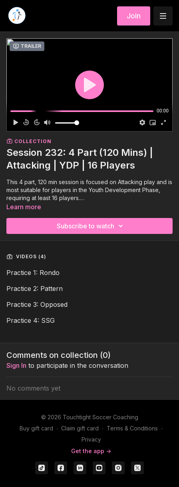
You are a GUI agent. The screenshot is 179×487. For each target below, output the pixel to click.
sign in (16, 365)
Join (134, 16)
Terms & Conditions (132, 428)
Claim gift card (80, 428)
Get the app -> (91, 451)
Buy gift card (36, 428)
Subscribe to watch (91, 226)
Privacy (91, 439)
